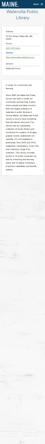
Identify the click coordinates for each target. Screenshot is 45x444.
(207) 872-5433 (13, 48)
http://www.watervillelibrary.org (20, 57)
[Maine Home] (10, 4)
